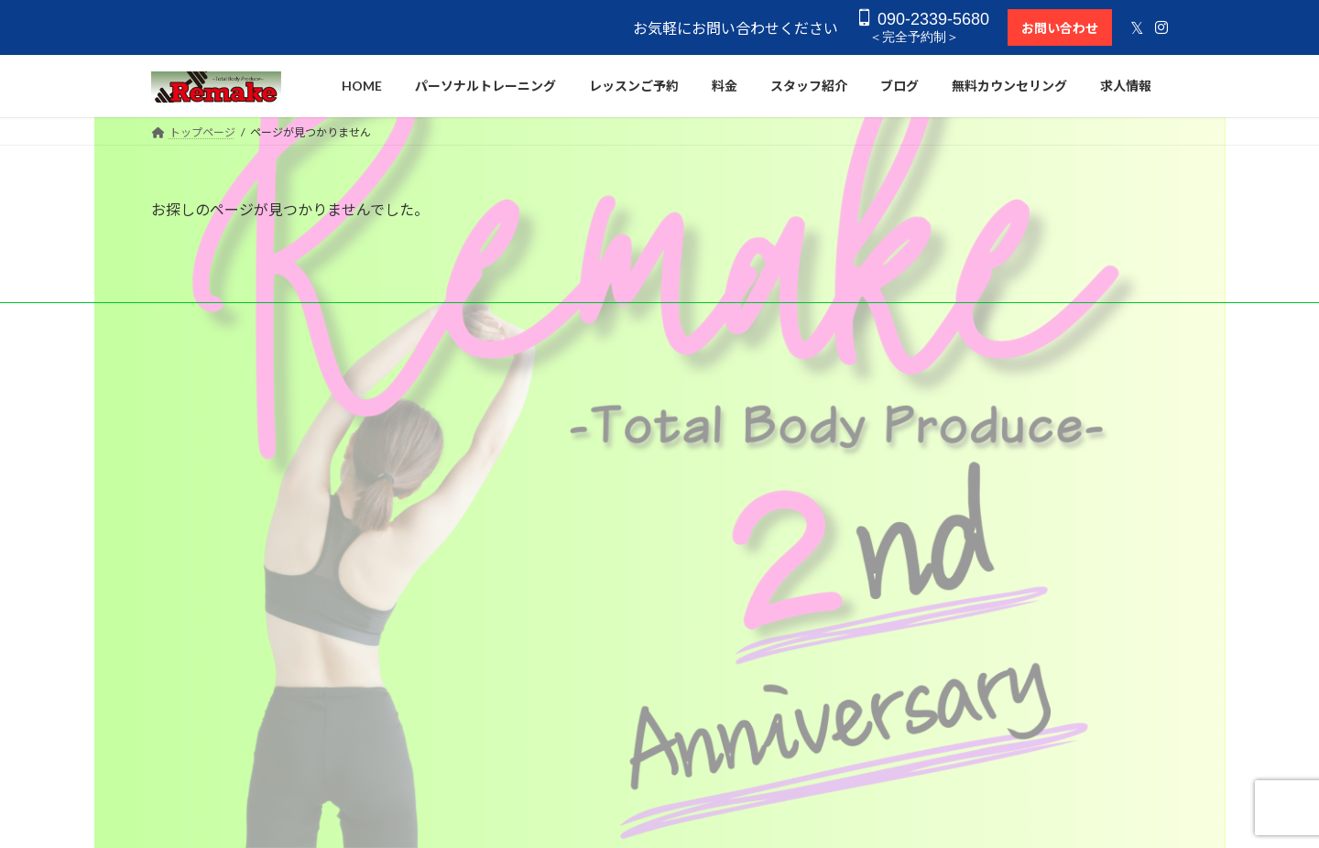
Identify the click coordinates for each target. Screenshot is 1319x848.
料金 (521, 550)
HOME (527, 390)
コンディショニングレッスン (581, 518)
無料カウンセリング (559, 677)
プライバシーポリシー (565, 740)
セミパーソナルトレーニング (581, 454)
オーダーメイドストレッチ (576, 486)
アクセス (531, 708)
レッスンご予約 (548, 581)
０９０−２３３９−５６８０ (1007, 427)
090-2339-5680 (919, 18)
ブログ (526, 645)
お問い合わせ (1056, 28)
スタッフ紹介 (543, 613)
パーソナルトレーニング (570, 422)
